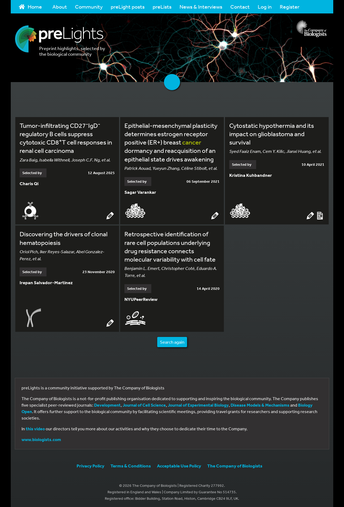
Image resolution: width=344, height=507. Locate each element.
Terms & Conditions (130, 464)
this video (35, 427)
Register (289, 6)
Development (107, 404)
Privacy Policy (90, 464)
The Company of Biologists (234, 464)
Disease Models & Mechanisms (260, 404)
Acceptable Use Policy (179, 464)
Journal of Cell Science (144, 404)
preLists (162, 6)
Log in (265, 6)
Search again (172, 341)
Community (89, 6)
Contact (240, 6)
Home (30, 6)
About (59, 6)
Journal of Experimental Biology (198, 404)
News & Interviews (201, 6)
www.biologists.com (41, 438)
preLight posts (128, 6)
